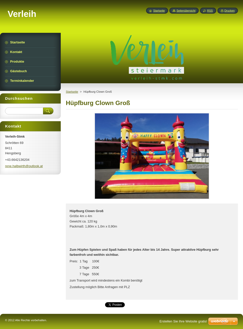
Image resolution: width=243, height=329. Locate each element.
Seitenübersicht (185, 10)
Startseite (72, 91)
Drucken (230, 10)
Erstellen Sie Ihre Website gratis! (183, 321)
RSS (210, 10)
